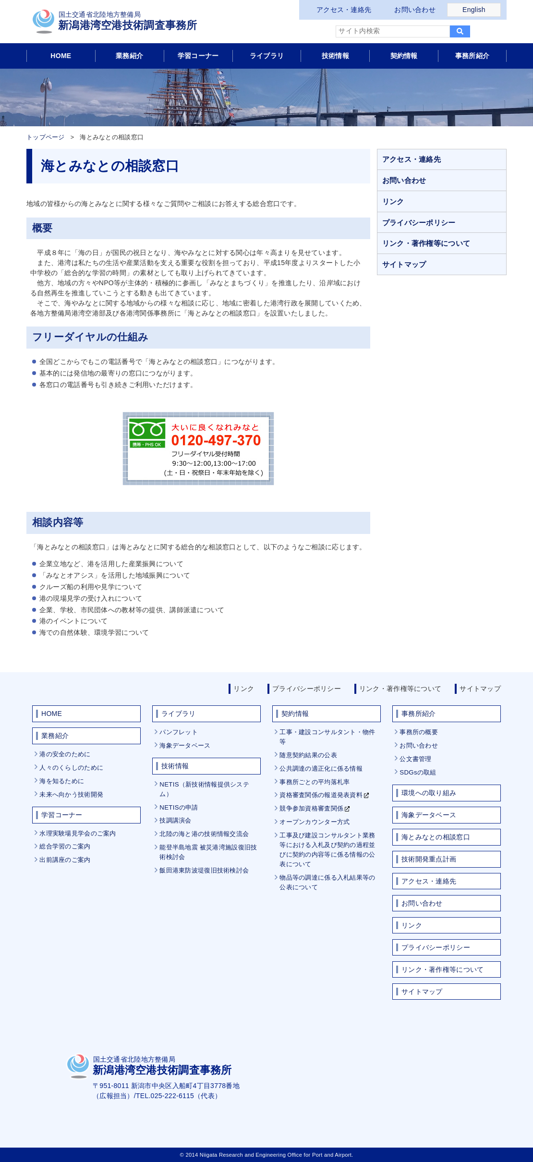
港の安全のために (64, 754)
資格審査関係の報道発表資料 (321, 795)
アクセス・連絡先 (343, 9)
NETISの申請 (178, 807)
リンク (393, 201)
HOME (60, 56)
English (473, 9)
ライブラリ (267, 56)
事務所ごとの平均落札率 (314, 782)
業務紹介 (129, 56)
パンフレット (178, 732)
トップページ (45, 137)
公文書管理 (415, 759)
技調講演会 (175, 820)
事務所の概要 (419, 732)
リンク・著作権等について (426, 243)
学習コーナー (198, 56)
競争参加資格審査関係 (311, 808)
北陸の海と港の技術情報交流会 (204, 833)
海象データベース (184, 745)
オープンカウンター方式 (314, 821)
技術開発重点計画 (428, 859)
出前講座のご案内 (64, 859)
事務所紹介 (472, 56)
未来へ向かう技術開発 (71, 794)
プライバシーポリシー (419, 222)
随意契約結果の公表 (308, 755)
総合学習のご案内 (64, 846)
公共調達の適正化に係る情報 (321, 768)
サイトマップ (404, 264)
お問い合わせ (415, 9)
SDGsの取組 (418, 772)
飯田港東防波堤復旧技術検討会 (204, 870)
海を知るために (61, 781)
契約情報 (404, 56)
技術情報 (335, 56)
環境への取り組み (428, 793)
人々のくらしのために (71, 767)
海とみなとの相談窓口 (435, 837)
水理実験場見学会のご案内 (77, 833)
